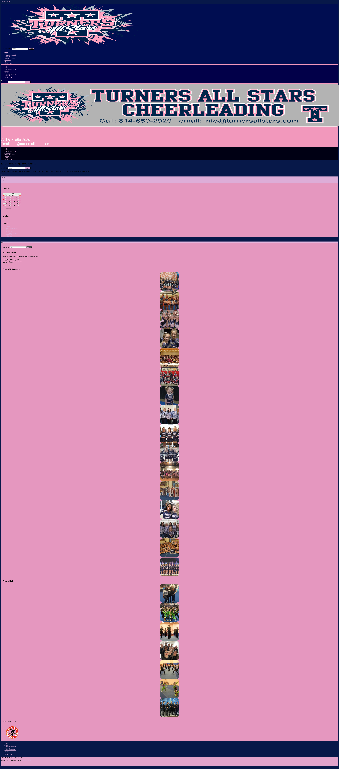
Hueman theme (26, 760)
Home (6, 52)
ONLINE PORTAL (10, 58)
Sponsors (8, 56)
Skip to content (5, 1)
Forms (7, 61)
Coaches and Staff (10, 55)
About (6, 53)
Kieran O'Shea (15, 208)
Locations (8, 60)
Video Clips (8, 63)
